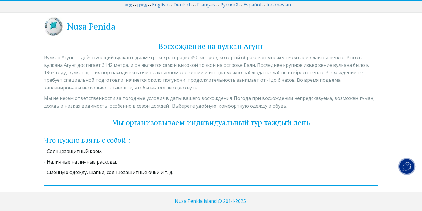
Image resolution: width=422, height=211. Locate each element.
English (160, 4)
